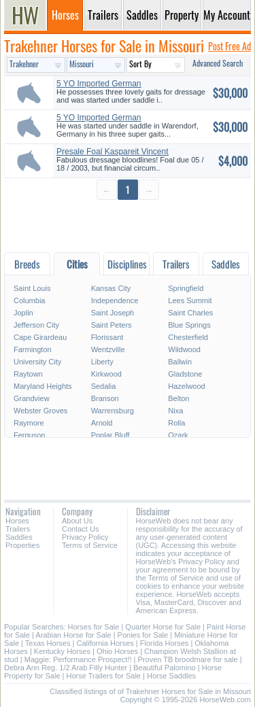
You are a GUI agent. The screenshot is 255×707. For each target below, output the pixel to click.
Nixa (175, 411)
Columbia (29, 300)
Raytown (28, 374)
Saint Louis (32, 288)
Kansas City (111, 288)
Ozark (178, 435)
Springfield (185, 288)
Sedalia (103, 386)
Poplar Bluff (110, 435)
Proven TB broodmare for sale (188, 659)
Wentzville (108, 349)
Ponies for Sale (143, 635)
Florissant (107, 337)
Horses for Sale (94, 627)
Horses (17, 521)
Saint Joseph (113, 313)
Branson (105, 398)
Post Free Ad (229, 46)
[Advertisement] (127, 225)
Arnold (102, 423)
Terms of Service (90, 545)
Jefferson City (36, 325)
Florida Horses (164, 643)
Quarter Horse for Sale (163, 627)
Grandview (32, 398)
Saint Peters (111, 325)
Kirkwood (106, 374)
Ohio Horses (117, 651)
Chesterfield (188, 337)
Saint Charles (190, 313)
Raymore (29, 423)
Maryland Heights (43, 386)
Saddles (19, 537)
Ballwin (180, 362)
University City (37, 362)
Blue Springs (189, 325)
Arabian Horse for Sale (73, 635)
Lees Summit (189, 300)
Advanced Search (217, 63)
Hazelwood (186, 386)
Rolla (176, 423)
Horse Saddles (171, 676)
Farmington (33, 349)
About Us (77, 521)
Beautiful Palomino (164, 667)
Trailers (17, 529)
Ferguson (29, 435)
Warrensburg (112, 411)
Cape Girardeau (40, 337)
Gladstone (185, 374)
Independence (115, 300)
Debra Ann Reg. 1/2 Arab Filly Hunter (65, 667)
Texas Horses (48, 643)
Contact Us (80, 529)
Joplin (23, 313)
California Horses (104, 643)
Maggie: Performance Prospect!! (78, 659)
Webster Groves (40, 411)
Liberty (102, 362)
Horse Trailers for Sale (104, 676)
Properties (22, 545)
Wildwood (184, 349)
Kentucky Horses (62, 651)
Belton (178, 398)
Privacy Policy (85, 537)
